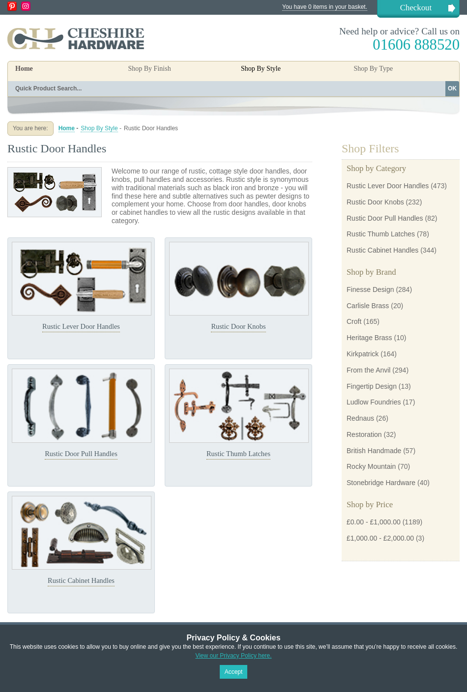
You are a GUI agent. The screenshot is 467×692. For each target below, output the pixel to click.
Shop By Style (99, 128)
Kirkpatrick (363, 354)
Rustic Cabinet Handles (81, 580)
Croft (354, 321)
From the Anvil (368, 370)
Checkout (416, 7)
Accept (234, 671)
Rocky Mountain (371, 466)
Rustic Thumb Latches (238, 454)
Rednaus (360, 418)
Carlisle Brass (368, 306)
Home (24, 68)
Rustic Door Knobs (238, 326)
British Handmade (374, 451)
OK (452, 88)
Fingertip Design (372, 386)
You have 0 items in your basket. (324, 6)
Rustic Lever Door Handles (81, 326)
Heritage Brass (369, 338)
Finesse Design (370, 289)
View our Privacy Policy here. (233, 655)
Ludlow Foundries (374, 402)
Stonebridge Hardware (381, 483)
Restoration (364, 434)
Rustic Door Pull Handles (81, 454)
